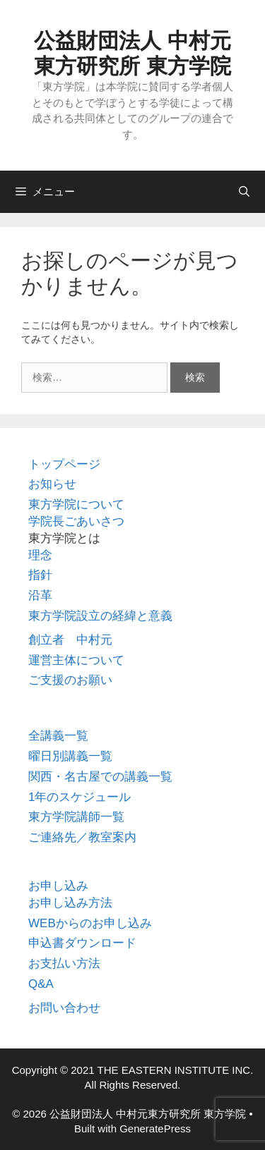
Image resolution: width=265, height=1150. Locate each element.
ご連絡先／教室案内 (82, 837)
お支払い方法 (64, 963)
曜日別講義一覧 (70, 756)
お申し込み (58, 886)
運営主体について (76, 660)
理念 (40, 555)
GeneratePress (155, 1128)
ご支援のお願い (70, 680)
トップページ (64, 464)
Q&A (41, 984)
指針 (40, 575)
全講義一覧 (58, 735)
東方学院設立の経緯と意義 (100, 616)
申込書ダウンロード (82, 943)
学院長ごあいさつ (76, 521)
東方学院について (76, 504)
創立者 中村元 (70, 640)
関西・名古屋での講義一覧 (100, 776)
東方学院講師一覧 (76, 817)
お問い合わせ (64, 1008)
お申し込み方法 (70, 903)
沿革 (40, 595)
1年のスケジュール (79, 797)
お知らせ (52, 484)
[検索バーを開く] (244, 192)
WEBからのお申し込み (90, 923)
